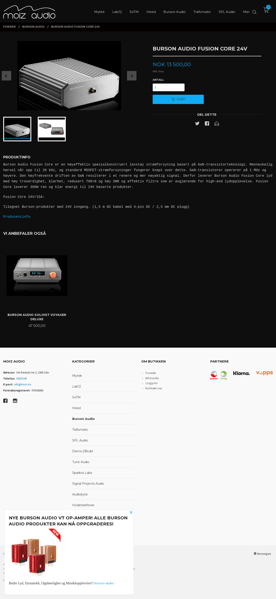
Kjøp (178, 99)
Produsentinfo (16, 217)
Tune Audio (80, 462)
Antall (158, 79)
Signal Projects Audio (88, 484)
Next (131, 75)
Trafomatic (80, 430)
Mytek (77, 376)
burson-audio (104, 583)
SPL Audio (80, 440)
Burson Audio (83, 419)
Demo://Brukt (82, 451)
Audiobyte (80, 494)
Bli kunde (152, 378)
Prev (6, 75)
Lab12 (76, 386)
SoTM (76, 397)
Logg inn (152, 383)
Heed (76, 408)
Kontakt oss (154, 388)
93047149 (21, 378)
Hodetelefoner (83, 505)
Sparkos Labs (82, 473)
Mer (246, 11)
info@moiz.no (22, 384)
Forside (151, 373)
